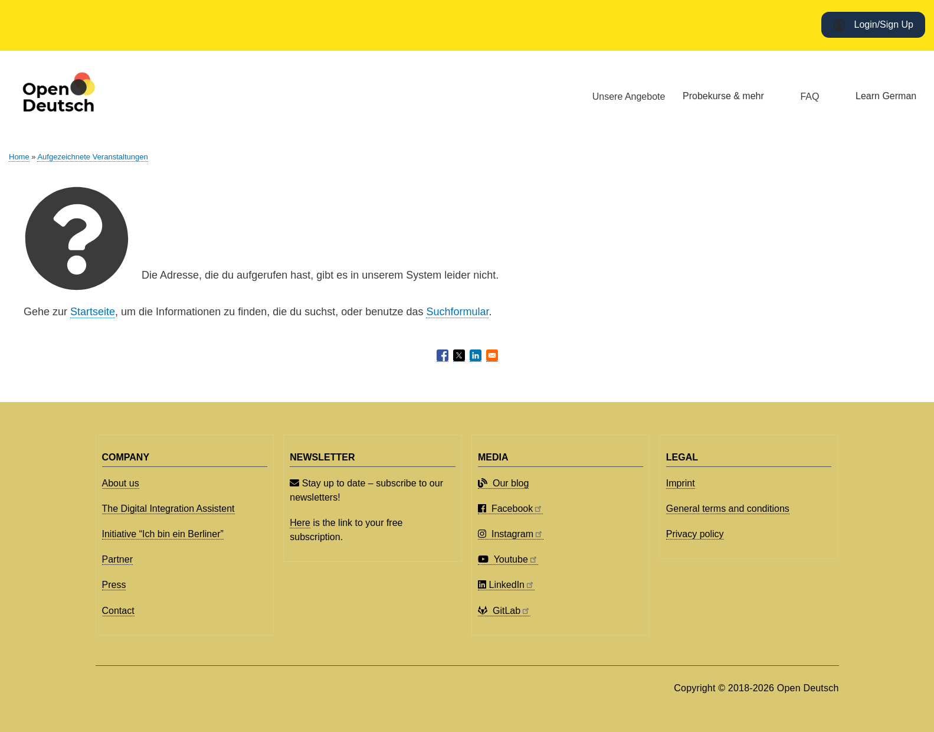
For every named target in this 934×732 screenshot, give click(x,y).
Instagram (510, 534)
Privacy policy (695, 534)
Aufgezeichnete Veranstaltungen (92, 156)
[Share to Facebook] (442, 355)
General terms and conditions (727, 509)
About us (120, 483)
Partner (117, 559)
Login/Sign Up (883, 24)
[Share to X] (459, 355)
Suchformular (457, 312)
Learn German (886, 96)
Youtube (508, 559)
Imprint (680, 483)
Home (19, 156)
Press (114, 585)
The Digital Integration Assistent (168, 509)
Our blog (503, 483)
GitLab (504, 611)
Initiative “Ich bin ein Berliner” (163, 534)
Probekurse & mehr (723, 96)
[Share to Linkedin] (475, 355)
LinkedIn (506, 585)
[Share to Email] (492, 355)
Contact (118, 611)
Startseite (92, 312)
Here (300, 523)
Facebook (510, 509)
